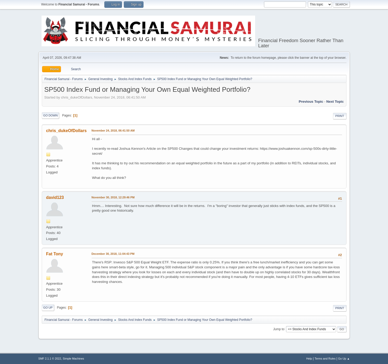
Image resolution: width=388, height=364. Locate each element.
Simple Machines (73, 358)
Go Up (48, 307)
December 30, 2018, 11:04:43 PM (113, 253)
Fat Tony (54, 254)
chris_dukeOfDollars (66, 130)
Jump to (278, 329)
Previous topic (311, 101)
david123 (55, 197)
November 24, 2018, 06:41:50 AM (113, 130)
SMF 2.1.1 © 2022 (49, 358)
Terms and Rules (325, 358)
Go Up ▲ (344, 358)
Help (309, 358)
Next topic (335, 101)
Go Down (50, 115)
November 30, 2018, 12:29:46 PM (113, 197)
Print (339, 116)
